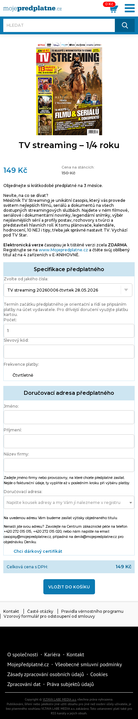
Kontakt (11, 611)
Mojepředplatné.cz (28, 664)
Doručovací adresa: (23, 491)
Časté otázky (40, 611)
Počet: (10, 319)
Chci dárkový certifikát (38, 551)
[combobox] (69, 502)
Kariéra (52, 654)
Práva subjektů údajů (70, 684)
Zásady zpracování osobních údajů (45, 674)
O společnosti (22, 654)
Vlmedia (25, 639)
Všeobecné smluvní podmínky (88, 664)
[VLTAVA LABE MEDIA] (32, 9)
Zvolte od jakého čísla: (26, 278)
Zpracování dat (24, 684)
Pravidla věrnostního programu (92, 611)
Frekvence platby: (21, 364)
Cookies (99, 674)
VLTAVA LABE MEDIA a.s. (59, 699)
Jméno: (11, 406)
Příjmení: (13, 429)
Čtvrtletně (23, 375)
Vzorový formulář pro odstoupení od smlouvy (49, 616)
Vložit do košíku (69, 586)
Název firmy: (16, 454)
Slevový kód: (16, 340)
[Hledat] (59, 25)
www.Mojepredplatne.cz (63, 249)
